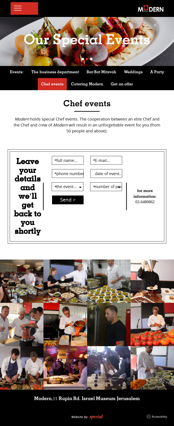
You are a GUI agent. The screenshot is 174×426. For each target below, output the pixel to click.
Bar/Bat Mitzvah (101, 72)
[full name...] (68, 160)
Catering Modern (87, 84)
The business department (55, 72)
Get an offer (122, 84)
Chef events (52, 84)
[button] (23, 8)
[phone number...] (68, 173)
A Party (157, 72)
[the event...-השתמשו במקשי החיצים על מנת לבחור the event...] (67, 186)
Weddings (133, 72)
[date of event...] (106, 173)
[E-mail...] (106, 160)
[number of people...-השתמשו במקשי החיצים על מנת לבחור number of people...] (106, 186)
